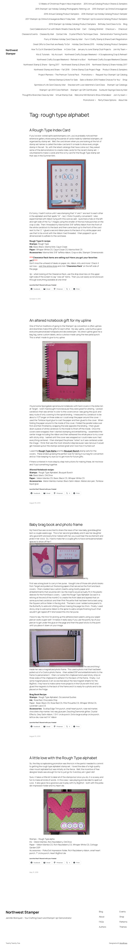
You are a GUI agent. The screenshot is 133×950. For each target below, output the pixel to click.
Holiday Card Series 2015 (83, 44)
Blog (125, 24)
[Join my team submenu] (126, 95)
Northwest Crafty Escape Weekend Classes (107, 59)
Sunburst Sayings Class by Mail (113, 89)
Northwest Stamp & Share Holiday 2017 (109, 64)
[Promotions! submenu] (95, 100)
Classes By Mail (47, 34)
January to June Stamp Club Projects (94, 49)
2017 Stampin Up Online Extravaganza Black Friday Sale (50, 19)
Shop (125, 79)
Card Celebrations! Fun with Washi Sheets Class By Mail (55, 29)
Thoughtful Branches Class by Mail (37, 95)
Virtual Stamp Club (64, 95)
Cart (84, 29)
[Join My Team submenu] (126, 49)
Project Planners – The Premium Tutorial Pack (58, 74)
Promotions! (88, 100)
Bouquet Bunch (72, 450)
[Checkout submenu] (115, 29)
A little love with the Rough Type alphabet (63, 758)
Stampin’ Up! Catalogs (117, 84)
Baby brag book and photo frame (56, 524)
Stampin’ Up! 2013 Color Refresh (53, 89)
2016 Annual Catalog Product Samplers (61, 13)
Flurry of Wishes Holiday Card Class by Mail (63, 39)
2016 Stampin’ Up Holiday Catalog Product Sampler (104, 13)
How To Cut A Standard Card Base (46, 49)
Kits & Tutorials (42, 54)
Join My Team (119, 49)
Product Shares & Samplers (115, 69)
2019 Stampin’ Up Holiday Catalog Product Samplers (72, 24)
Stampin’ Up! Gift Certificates (84, 89)
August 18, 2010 (34, 503)
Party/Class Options (107, 100)
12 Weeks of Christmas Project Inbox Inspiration (60, 3)
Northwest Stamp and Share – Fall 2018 (51, 69)
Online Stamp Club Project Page (86, 69)
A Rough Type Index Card (49, 130)
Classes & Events (30, 34)
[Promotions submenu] (93, 74)
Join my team (119, 95)
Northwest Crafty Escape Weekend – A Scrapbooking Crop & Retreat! (96, 54)
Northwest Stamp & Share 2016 (76, 64)
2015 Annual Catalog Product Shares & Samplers (105, 3)
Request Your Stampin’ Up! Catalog (111, 74)
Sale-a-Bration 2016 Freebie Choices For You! (100, 79)
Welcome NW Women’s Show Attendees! (93, 95)
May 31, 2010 (33, 872)
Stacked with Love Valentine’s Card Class (86, 84)
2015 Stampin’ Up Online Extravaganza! (109, 8)
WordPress (123, 943)
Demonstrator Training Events (113, 34)
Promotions (86, 74)
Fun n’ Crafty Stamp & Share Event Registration (106, 39)
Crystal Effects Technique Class (83, 34)
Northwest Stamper (12, 51)
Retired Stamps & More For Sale (63, 79)
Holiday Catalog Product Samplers (111, 44)
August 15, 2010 (34, 736)
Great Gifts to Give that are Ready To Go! (51, 44)
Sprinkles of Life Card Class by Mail (49, 84)
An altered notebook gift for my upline (60, 320)
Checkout (110, 29)
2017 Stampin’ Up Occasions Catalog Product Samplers (102, 19)
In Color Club (70, 49)
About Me (123, 100)
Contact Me (61, 34)
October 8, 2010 (35, 299)
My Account (57, 54)
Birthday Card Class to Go (109, 24)
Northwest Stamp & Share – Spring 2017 (41, 64)
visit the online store (48, 266)
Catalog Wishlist (96, 29)
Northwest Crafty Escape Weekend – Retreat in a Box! (61, 59)
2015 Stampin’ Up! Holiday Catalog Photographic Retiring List (62, 8)
